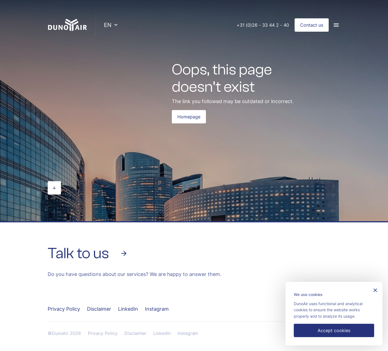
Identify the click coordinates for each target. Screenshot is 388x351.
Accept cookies (334, 330)
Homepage (188, 117)
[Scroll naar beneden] (54, 188)
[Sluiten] (375, 291)
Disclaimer (99, 309)
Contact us (311, 25)
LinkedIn (128, 309)
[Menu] (336, 25)
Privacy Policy (64, 309)
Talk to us (88, 253)
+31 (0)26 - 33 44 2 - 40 (263, 25)
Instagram (157, 309)
